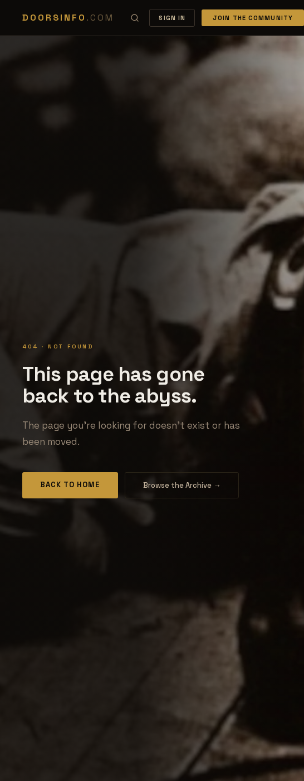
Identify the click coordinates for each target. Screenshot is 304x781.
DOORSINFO (68, 17)
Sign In (172, 18)
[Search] (135, 18)
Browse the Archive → (181, 485)
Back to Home (70, 484)
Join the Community (253, 18)
